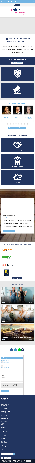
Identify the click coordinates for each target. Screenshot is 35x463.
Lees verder (30, 302)
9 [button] (18, 124)
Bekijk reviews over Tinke (8, 230)
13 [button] (24, 124)
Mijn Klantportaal (4, 431)
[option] (6, 113)
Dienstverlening (3, 439)
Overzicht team (12, 127)
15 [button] (27, 124)
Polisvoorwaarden (4, 442)
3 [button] (9, 124)
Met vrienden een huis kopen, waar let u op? (14, 318)
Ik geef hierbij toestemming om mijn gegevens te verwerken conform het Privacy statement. (11, 385)
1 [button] (6, 124)
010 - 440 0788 (4, 415)
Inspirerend (3, 428)
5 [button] (12, 124)
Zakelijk (2, 424)
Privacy (2, 449)
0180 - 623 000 (6, 360)
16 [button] (29, 124)
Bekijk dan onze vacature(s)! (17, 62)
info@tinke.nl (6, 362)
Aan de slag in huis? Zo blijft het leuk (12, 300)
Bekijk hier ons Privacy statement (8, 386)
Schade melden (6, 367)
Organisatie (21, 127)
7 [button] (15, 124)
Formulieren (3, 441)
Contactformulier (4, 434)
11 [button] (21, 124)
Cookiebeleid (3, 446)
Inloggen (5, 365)
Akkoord (28, 460)
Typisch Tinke (3, 427)
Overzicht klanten (16, 278)
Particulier (3, 425)
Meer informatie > (21, 461)
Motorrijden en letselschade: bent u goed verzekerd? (16, 337)
